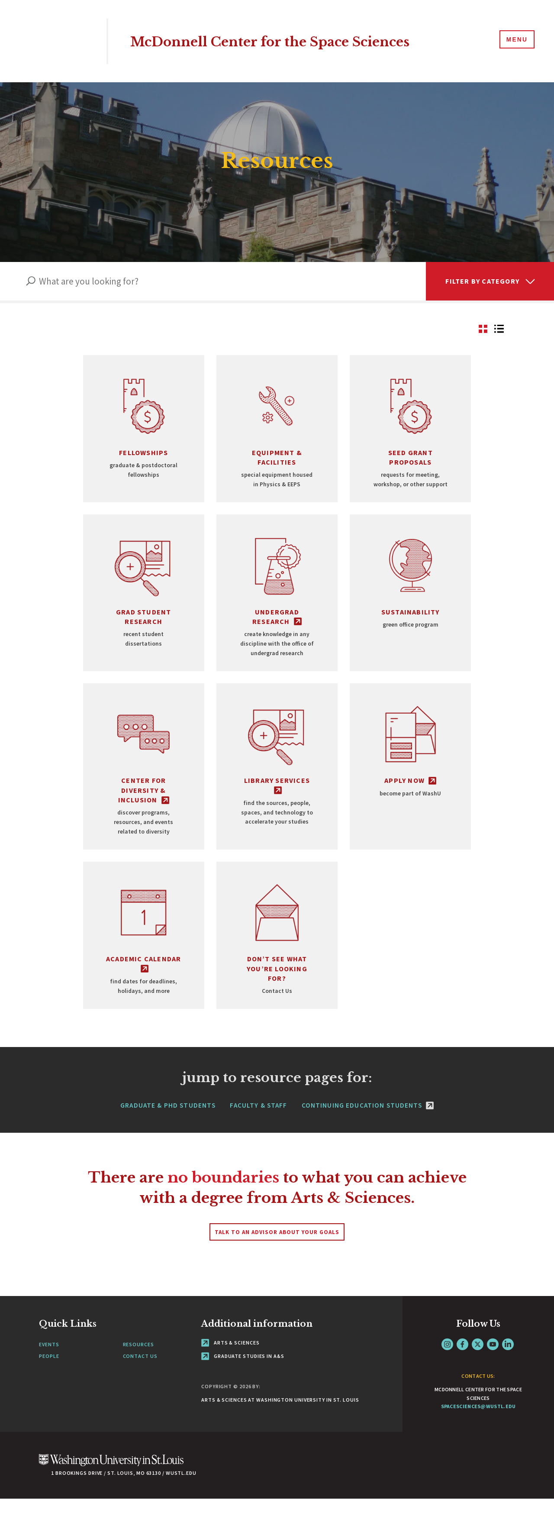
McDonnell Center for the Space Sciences (294, 41)
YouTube (493, 1364)
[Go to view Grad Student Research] (143, 600)
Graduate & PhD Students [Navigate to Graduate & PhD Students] (168, 1125)
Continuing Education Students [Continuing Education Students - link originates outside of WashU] (368, 1125)
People (49, 1376)
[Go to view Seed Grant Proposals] (410, 431)
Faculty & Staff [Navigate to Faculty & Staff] (258, 1125)
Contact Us (140, 1376)
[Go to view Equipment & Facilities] (277, 431)
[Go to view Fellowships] (143, 431)
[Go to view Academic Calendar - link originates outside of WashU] (143, 952)
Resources (138, 1364)
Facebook (462, 1364)
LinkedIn (508, 1364)
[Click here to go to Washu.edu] (111, 1484)
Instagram (447, 1364)
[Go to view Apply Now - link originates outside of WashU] (410, 779)
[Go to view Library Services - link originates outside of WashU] (277, 779)
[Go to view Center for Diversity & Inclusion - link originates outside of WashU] (143, 779)
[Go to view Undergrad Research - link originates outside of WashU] (277, 600)
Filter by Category (482, 281)
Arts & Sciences (230, 1362)
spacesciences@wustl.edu (478, 1426)
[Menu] (515, 40)
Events (49, 1364)
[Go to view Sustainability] (410, 600)
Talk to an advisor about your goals (277, 1252)
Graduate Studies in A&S (242, 1376)
